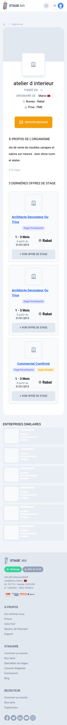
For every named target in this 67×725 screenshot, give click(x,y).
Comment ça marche (16, 653)
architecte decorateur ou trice (30, 219)
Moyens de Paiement (16, 629)
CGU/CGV (9, 624)
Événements (11, 673)
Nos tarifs (9, 658)
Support (8, 634)
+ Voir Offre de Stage (33, 254)
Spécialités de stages (16, 663)
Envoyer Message (33, 122)
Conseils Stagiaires (15, 668)
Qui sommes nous (14, 614)
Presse (8, 619)
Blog (6, 678)
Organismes (17, 24)
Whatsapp (13, 569)
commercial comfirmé (33, 364)
